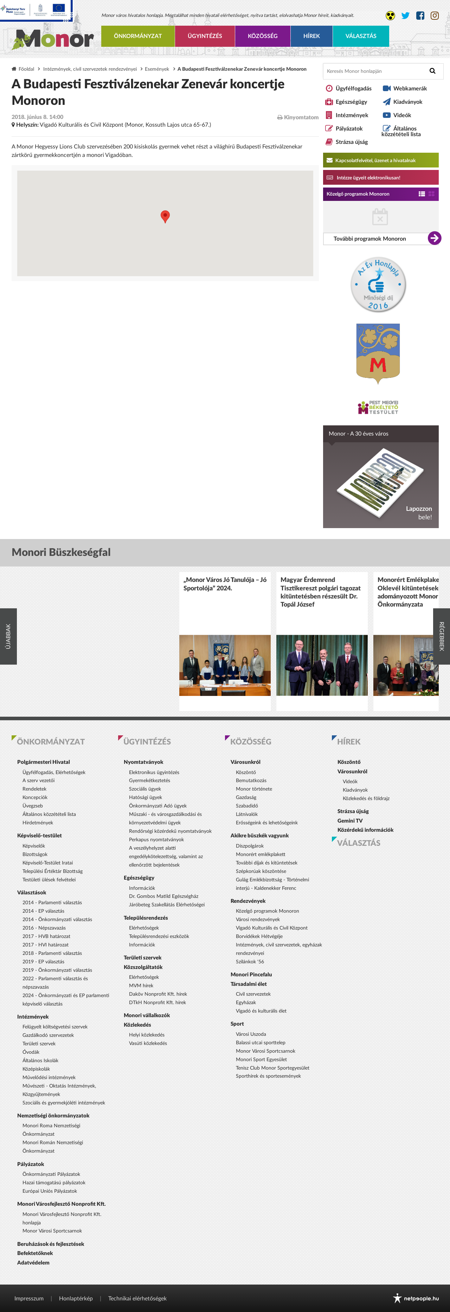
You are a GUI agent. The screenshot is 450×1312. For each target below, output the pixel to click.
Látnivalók (247, 814)
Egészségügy (351, 102)
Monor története (254, 789)
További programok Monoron (370, 239)
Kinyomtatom (298, 117)
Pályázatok (349, 129)
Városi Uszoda (251, 1034)
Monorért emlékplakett (260, 854)
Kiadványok (408, 102)
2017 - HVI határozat (45, 945)
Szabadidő (247, 806)
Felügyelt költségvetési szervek (55, 1027)
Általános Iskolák (40, 1060)
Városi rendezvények (258, 919)
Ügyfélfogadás (354, 88)
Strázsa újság (352, 142)
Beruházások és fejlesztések (50, 1244)
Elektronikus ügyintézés (154, 772)
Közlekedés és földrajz (366, 798)
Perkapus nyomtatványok (156, 839)
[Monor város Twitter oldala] (405, 16)
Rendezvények (248, 901)
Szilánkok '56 (250, 961)
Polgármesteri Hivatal (43, 762)
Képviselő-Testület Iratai (47, 863)
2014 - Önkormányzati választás (57, 919)
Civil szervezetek (253, 994)
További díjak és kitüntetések (266, 863)
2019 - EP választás (43, 961)
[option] (225, 641)
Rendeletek (34, 789)
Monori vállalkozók (147, 1015)
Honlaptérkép (76, 1298)
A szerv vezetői (38, 780)
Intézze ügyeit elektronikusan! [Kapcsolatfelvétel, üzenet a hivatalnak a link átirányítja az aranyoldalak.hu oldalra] (363, 177)
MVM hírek (141, 985)
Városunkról (246, 762)
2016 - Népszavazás (44, 928)
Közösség (263, 36)
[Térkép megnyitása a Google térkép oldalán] (165, 223)
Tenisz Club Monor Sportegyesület (272, 1068)
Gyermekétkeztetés (149, 780)
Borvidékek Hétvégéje (259, 936)
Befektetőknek (35, 1253)
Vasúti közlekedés (148, 1043)
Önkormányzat (138, 36)
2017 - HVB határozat (46, 936)
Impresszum (29, 1298)
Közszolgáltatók (143, 967)
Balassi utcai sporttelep (260, 1042)
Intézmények (352, 115)
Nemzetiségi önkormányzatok (53, 1115)
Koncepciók (34, 797)
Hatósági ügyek (145, 797)
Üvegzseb (32, 806)
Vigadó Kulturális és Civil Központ (272, 928)
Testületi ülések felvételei (49, 879)
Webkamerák (410, 88)
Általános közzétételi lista (401, 131)
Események (157, 69)
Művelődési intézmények (49, 1077)
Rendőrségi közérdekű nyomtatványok (170, 831)
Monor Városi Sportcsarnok (52, 1231)
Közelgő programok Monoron (358, 194)
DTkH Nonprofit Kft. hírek (157, 1002)
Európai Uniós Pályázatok (49, 1191)
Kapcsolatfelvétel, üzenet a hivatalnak (371, 160)
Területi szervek (39, 1043)
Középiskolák (36, 1069)
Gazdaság (246, 797)
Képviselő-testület (39, 835)
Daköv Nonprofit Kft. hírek (158, 994)
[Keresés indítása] (433, 71)
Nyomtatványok (143, 762)
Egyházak (246, 1002)
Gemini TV (350, 821)
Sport (237, 1024)
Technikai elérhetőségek (137, 1298)
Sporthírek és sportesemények (268, 1076)
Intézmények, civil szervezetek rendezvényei (90, 69)
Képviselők (33, 846)
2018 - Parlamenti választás (52, 953)
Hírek (311, 36)
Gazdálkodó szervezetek (48, 1035)
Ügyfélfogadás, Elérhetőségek (53, 772)
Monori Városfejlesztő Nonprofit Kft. (61, 1204)
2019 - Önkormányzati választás (57, 970)
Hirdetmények (37, 822)
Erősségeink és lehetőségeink (267, 822)
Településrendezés (146, 918)
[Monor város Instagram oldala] (435, 16)
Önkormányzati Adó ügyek (158, 806)
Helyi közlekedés (147, 1035)
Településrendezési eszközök (159, 936)
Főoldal (26, 69)
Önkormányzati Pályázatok (51, 1174)
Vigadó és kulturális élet (261, 1011)
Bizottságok (34, 854)
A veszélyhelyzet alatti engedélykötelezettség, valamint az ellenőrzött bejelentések (166, 857)
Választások (31, 892)
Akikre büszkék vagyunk (260, 835)
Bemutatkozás (251, 780)
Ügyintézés (205, 36)
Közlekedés (137, 1025)
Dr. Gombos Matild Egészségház (163, 896)
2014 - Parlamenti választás (52, 902)
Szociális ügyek (145, 789)
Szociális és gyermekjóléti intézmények (63, 1103)
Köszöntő (246, 772)
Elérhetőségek (144, 928)
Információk (142, 888)
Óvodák (30, 1052)
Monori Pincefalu (251, 974)
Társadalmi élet (249, 984)
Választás (361, 36)
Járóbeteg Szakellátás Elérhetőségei (167, 904)
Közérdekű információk (365, 830)
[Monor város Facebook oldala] (420, 16)
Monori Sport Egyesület (261, 1059)
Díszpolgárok (250, 846)
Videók (402, 115)
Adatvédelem (33, 1263)
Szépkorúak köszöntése (261, 871)
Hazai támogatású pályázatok (53, 1182)
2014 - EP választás (43, 911)
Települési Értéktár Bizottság (52, 871)
